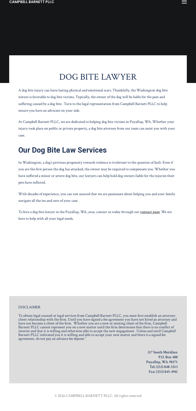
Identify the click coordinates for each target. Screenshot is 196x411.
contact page (150, 211)
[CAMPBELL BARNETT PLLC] (31, 2)
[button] (184, 2)
